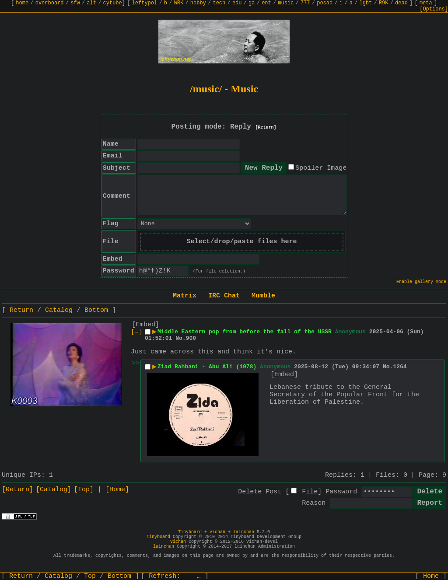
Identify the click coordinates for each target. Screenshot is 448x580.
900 (191, 338)
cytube (112, 3)
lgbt (365, 3)
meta (426, 3)
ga (251, 3)
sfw (75, 3)
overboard (49, 3)
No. (180, 338)
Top (90, 576)
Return (21, 310)
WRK (179, 3)
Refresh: (175, 576)
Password (341, 492)
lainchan (243, 532)
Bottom (96, 310)
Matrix (184, 296)
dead (401, 3)
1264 (399, 366)
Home (431, 576)
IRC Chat (224, 296)
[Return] (266, 127)
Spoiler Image (320, 168)
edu (237, 3)
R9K (383, 3)
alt (91, 3)
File (310, 492)
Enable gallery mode (421, 282)
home (22, 3)
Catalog (59, 310)
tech (219, 3)
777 (305, 3)
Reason (314, 503)
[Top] (84, 489)
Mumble (263, 296)
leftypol (145, 3)
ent (266, 3)
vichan (217, 532)
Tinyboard (190, 532)
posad (324, 3)
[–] (137, 332)
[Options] (434, 9)
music (286, 3)
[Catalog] (53, 489)
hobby (198, 3)
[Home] (117, 489)
